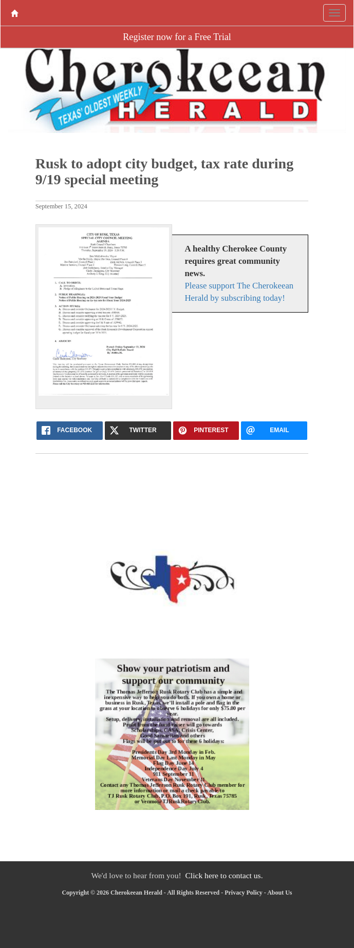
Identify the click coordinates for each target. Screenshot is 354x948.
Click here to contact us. (224, 875)
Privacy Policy (244, 892)
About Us (279, 892)
